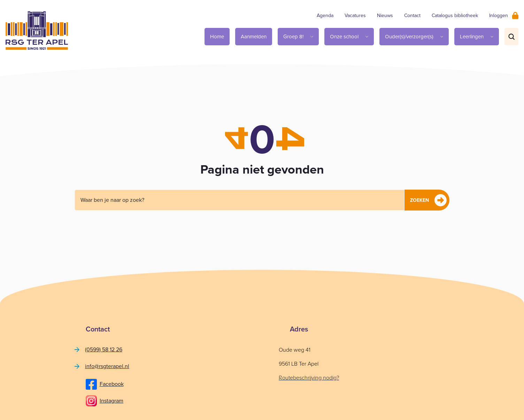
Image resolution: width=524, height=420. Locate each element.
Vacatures (355, 15)
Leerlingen (472, 36)
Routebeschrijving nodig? (309, 377)
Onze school (344, 36)
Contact (412, 15)
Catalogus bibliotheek (455, 15)
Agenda (325, 15)
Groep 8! (293, 36)
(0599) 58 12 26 (103, 349)
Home (217, 36)
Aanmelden (254, 36)
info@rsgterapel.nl (107, 366)
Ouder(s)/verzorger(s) (409, 36)
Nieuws (385, 15)
